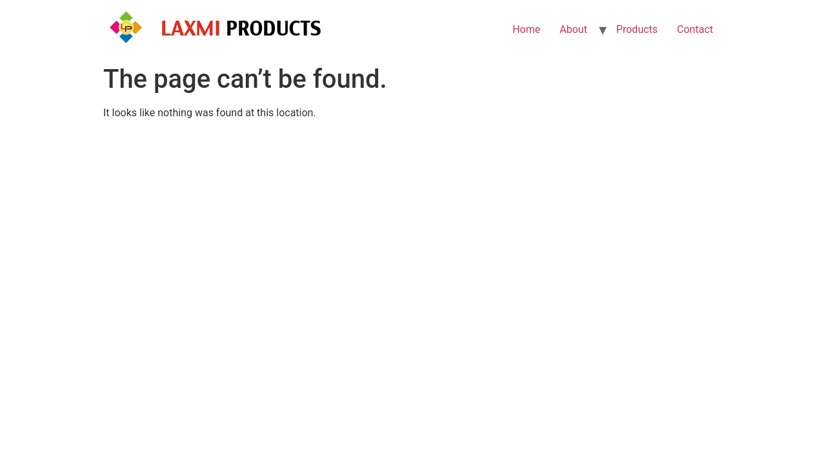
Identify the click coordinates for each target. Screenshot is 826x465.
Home (526, 29)
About (573, 29)
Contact (695, 29)
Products (637, 29)
